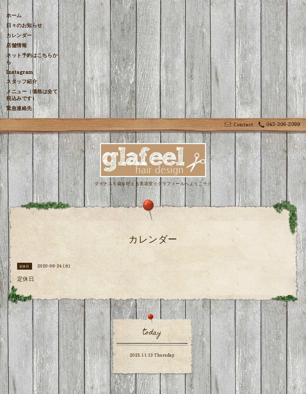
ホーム (14, 15)
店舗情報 (16, 45)
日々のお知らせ (24, 25)
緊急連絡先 (19, 108)
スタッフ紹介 (21, 81)
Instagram (19, 72)
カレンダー (19, 35)
